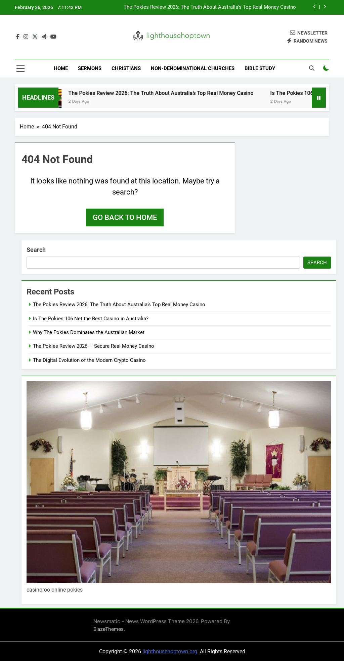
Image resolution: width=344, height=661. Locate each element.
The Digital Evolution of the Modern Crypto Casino (89, 360)
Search (36, 249)
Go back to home (125, 217)
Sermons (89, 68)
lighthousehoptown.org (169, 651)
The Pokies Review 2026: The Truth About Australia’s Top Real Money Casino (210, 7)
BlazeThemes (108, 629)
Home (61, 68)
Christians (126, 68)
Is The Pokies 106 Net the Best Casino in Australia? (90, 319)
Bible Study (260, 68)
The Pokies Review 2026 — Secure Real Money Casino (93, 346)
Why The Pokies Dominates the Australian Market (88, 332)
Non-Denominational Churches (192, 68)
